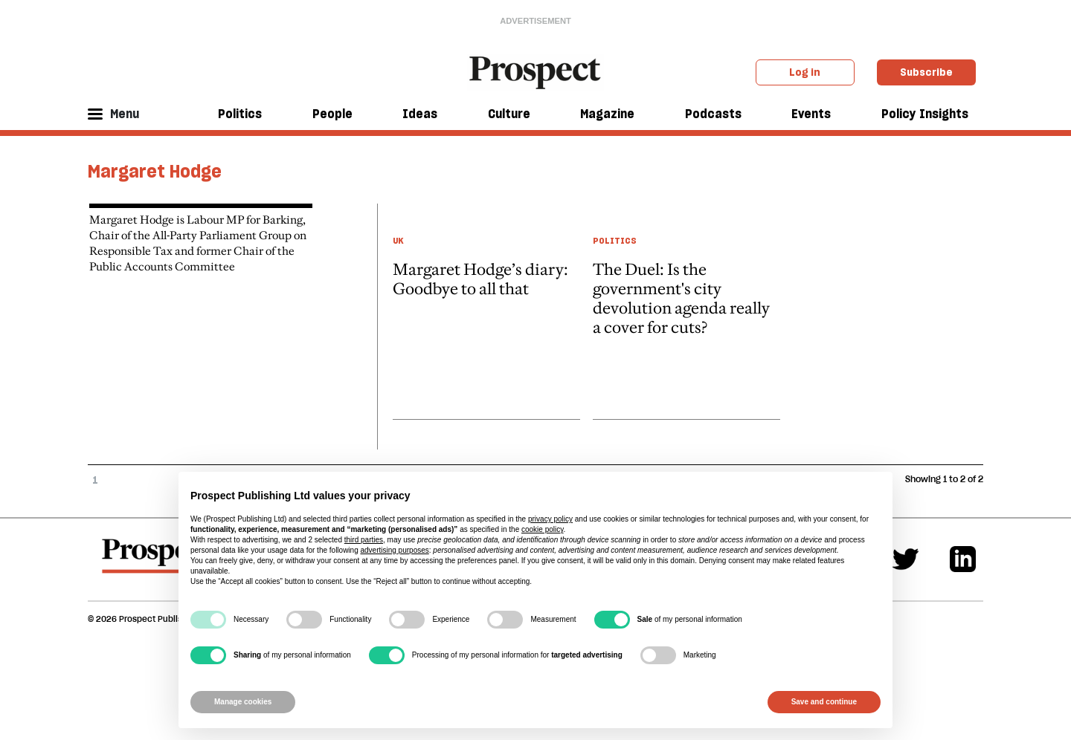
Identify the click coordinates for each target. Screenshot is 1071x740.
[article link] (486, 311)
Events (811, 113)
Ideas (419, 113)
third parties (363, 540)
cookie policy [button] (542, 529)
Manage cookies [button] (242, 702)
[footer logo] (157, 563)
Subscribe (926, 72)
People (332, 113)
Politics (240, 113)
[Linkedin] (963, 559)
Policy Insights (924, 113)
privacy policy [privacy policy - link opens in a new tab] (550, 519)
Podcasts (713, 113)
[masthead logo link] (536, 71)
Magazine (607, 113)
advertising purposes (394, 550)
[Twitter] (905, 559)
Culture (509, 113)
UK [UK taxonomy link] (398, 240)
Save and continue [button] (824, 702)
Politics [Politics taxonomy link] (615, 240)
